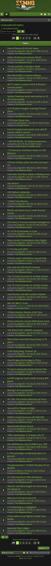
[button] (13, 38)
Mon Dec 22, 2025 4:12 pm (37, 204)
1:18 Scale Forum (22, 125)
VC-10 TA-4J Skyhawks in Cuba (22, 231)
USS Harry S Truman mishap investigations (28, 222)
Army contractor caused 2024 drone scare (28, 321)
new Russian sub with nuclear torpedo (26, 294)
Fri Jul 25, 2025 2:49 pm (36, 501)
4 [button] (26, 38)
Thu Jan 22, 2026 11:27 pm (37, 156)
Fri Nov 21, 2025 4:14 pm (36, 252)
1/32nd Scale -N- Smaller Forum (27, 146)
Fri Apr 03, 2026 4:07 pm (36, 90)
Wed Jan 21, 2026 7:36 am (37, 168)
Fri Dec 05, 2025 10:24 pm (37, 225)
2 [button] (20, 38)
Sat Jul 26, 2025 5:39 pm (36, 492)
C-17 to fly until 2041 (17, 249)
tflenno (20, 471)
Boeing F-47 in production (20, 390)
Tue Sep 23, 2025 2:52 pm (37, 393)
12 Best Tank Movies (17, 201)
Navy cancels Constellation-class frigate (26, 240)
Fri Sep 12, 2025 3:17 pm (36, 411)
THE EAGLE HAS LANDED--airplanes (25, 330)
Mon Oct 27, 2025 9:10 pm (37, 315)
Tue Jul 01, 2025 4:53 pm (36, 531)
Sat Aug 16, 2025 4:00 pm (37, 459)
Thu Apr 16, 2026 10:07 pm (37, 78)
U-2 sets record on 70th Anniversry (24, 477)
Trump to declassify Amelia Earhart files (27, 369)
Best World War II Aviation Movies (24, 75)
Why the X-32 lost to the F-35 (21, 498)
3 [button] (23, 38)
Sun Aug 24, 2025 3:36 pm (37, 447)
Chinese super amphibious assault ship (26, 258)
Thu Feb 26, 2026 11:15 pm (37, 114)
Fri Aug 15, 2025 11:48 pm (34, 471)
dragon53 (21, 51)
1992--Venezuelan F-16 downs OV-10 (25, 435)
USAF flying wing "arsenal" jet (22, 351)
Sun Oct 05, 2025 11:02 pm (37, 345)
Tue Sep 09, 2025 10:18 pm (37, 420)
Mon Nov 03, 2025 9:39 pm (38, 306)
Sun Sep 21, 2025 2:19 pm (37, 402)
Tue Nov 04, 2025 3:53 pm (37, 297)
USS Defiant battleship (18, 192)
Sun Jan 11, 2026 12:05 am (37, 177)
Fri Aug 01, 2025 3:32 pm (36, 480)
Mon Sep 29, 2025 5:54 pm (37, 363)
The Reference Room (23, 53)
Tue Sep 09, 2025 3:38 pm (37, 429)
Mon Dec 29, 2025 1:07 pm (39, 186)
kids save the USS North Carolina (23, 267)
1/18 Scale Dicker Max (18, 120)
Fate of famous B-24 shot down (23, 48)
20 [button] (35, 38)
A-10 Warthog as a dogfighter (22, 507)
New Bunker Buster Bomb (20, 426)
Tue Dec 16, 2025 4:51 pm (37, 216)
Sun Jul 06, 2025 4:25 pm (36, 522)
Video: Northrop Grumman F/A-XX (24, 57)
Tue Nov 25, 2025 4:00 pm (37, 243)
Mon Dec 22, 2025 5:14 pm (37, 195)
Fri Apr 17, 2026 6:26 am (36, 69)
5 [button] (29, 38)
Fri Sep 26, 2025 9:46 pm (36, 372)
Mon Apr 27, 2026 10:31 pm (37, 51)
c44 (18, 144)
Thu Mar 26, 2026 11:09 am (37, 102)
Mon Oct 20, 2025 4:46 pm (37, 324)
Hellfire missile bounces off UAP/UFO (25, 417)
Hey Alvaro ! (13, 183)
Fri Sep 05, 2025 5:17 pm (36, 438)
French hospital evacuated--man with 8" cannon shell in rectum (27, 131)
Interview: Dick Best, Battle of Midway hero (28, 174)
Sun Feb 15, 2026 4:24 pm (39, 123)
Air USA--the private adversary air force (26, 399)
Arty (30, 558)
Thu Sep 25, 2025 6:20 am (37, 384)
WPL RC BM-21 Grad (17, 303)
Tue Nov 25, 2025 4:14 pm (37, 234)
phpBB (18, 556)
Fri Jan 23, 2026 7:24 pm (31, 144)
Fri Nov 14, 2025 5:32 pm (36, 261)
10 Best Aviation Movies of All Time (24, 312)
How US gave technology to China (24, 360)
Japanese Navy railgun (18, 528)
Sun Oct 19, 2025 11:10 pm (37, 333)
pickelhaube (22, 123)
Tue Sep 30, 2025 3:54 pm (37, 354)
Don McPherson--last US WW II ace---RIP (27, 444)
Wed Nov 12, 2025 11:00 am (38, 270)
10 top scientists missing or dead (23, 66)
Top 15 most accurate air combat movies (27, 276)
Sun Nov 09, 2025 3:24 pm (37, 288)
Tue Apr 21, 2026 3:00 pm (37, 60)
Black (21, 558)
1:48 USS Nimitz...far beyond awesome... (27, 141)
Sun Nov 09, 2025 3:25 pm (37, 279)
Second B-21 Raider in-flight (21, 408)
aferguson (21, 306)
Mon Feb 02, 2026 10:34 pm (37, 135)
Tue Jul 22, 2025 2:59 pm (36, 510)
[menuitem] (7, 14)
